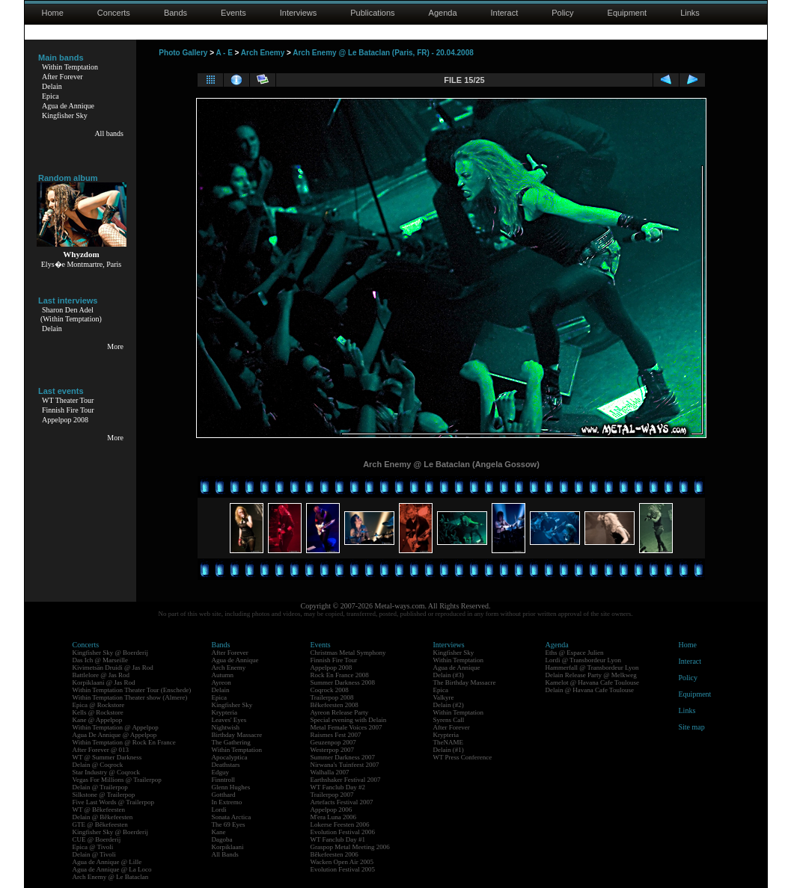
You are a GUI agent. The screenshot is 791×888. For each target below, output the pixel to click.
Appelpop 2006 (331, 809)
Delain (52, 86)
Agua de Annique (68, 106)
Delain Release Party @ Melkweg (591, 675)
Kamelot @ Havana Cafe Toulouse (592, 682)
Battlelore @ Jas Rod (101, 675)
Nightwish (226, 727)
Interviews (298, 12)
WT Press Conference (462, 757)
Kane (219, 832)
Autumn (223, 675)
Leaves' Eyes (229, 720)
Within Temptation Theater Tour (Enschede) (132, 690)
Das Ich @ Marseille (101, 660)
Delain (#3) (448, 675)
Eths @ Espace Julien (575, 652)
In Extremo (227, 802)
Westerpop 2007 (333, 749)
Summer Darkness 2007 (343, 757)
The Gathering (231, 742)
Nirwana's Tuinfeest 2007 (345, 764)
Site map (692, 727)
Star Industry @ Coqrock (107, 772)
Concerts (113, 12)
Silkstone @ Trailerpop (104, 794)
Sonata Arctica (231, 817)
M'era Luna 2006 (334, 817)
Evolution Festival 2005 (343, 869)
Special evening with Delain (349, 720)
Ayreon (221, 682)
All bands (108, 133)
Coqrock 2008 (330, 690)
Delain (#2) (448, 705)
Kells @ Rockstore (98, 712)
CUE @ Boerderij (97, 839)
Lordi (219, 809)
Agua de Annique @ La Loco (112, 869)
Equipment (627, 12)
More (115, 346)
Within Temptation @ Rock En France (124, 742)
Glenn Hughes (231, 787)
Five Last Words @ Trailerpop (113, 802)
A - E (224, 53)
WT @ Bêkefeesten (99, 809)
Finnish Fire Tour (68, 410)
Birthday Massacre (237, 735)
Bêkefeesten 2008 (334, 705)
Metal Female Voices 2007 (346, 727)
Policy (562, 12)
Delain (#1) (448, 749)
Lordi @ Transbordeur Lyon (584, 660)
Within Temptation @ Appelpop (116, 727)
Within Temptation (70, 67)
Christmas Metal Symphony (348, 652)
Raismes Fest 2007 (336, 735)
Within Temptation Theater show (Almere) (130, 697)
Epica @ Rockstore (99, 705)
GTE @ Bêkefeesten (100, 824)
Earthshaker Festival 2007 (346, 779)
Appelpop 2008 (65, 420)
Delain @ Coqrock (98, 764)
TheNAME (448, 742)
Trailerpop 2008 (332, 697)
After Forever (62, 77)
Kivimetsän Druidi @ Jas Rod (113, 667)
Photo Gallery (183, 53)
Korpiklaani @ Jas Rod (104, 682)
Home (53, 12)
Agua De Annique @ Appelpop (115, 735)
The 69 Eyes (228, 824)
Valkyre (443, 697)
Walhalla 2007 (330, 772)
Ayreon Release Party (340, 712)
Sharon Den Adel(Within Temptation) (71, 314)
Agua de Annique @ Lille (107, 862)
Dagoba (222, 839)
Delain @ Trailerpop (100, 787)
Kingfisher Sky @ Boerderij (111, 652)
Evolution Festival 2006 (343, 832)
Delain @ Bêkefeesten (103, 817)
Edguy (221, 772)
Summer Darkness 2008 (343, 682)
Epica (50, 96)
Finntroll (224, 779)
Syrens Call (449, 720)
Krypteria (224, 712)
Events (233, 12)
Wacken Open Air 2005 (342, 862)
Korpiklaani (228, 847)
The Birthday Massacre (464, 682)
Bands (175, 12)
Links (690, 12)
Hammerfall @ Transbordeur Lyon (592, 667)
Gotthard (224, 794)
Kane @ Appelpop (98, 720)
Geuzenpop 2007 (333, 742)
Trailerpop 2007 (332, 794)
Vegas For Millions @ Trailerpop (117, 779)
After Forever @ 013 (101, 749)
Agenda (443, 12)
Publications (372, 12)
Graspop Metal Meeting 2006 (350, 847)
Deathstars (226, 764)
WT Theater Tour (68, 400)
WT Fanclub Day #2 (338, 787)
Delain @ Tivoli (94, 854)
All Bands (225, 854)
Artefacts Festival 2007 (342, 802)
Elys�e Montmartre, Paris (81, 264)
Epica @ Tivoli (93, 847)
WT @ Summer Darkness (107, 757)
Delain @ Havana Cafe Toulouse (590, 690)
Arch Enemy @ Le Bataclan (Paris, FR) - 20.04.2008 (383, 53)
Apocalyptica (230, 757)
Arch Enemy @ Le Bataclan (111, 877)
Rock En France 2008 (340, 675)
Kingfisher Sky (65, 115)
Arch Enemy (262, 53)
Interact (505, 12)
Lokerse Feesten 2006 (340, 824)
